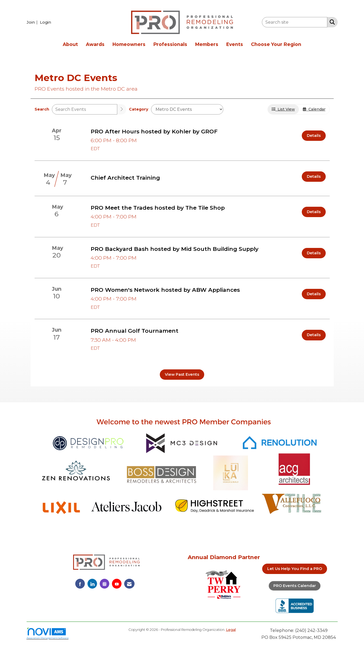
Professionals (170, 44)
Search (42, 109)
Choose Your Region (276, 44)
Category (138, 109)
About (70, 44)
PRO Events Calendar (294, 585)
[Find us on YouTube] (117, 584)
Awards (95, 44)
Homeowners (128, 44)
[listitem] (33, 22)
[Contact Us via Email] (129, 584)
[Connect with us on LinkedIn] (92, 584)
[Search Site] (331, 22)
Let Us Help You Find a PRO (294, 568)
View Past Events (182, 374)
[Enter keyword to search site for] (294, 22)
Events (234, 44)
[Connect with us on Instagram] (104, 584)
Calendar (314, 109)
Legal (231, 630)
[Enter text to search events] (84, 109)
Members (206, 44)
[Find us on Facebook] (80, 584)
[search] (121, 109)
